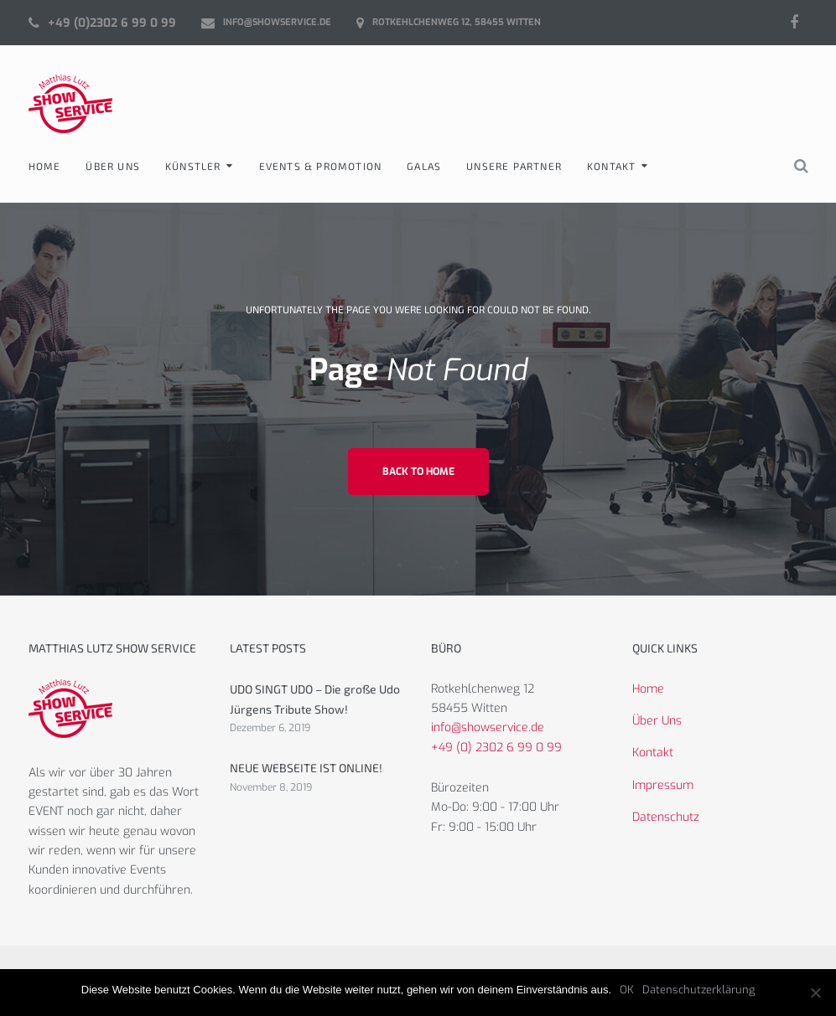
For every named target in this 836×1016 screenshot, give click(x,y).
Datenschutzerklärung (698, 989)
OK (627, 989)
